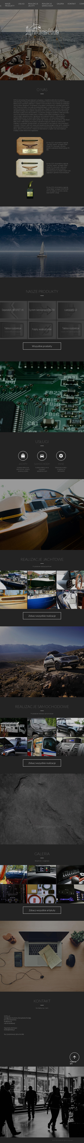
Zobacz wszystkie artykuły (42, 910)
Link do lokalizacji (9, 1023)
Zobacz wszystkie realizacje (42, 615)
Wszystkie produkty (42, 346)
